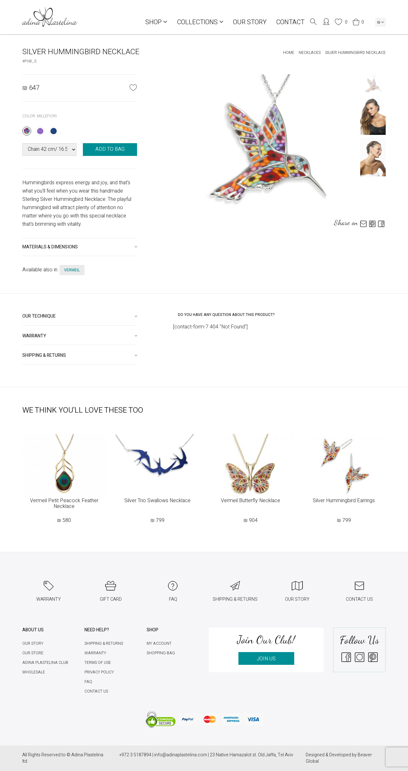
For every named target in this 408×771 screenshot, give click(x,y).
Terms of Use (97, 662)
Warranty (95, 653)
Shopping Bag (161, 653)
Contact (290, 22)
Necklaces (310, 52)
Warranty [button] (34, 336)
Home (288, 52)
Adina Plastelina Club (45, 662)
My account (159, 643)
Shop (156, 22)
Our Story (249, 22)
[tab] (79, 247)
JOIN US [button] (266, 659)
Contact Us (96, 691)
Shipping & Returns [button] (44, 355)
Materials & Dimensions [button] (50, 247)
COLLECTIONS (200, 22)
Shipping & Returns (103, 643)
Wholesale (33, 672)
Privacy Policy (99, 672)
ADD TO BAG (110, 149)
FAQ (88, 682)
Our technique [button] (39, 316)
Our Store (32, 653)
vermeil (72, 270)
